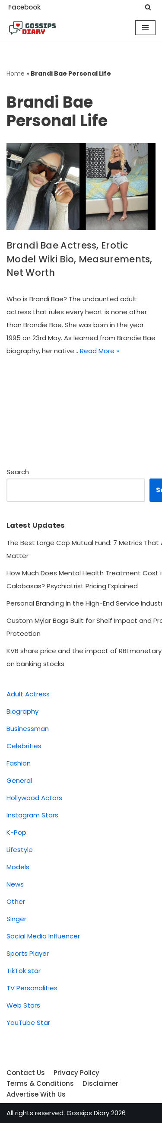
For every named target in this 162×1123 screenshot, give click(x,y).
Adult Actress (28, 694)
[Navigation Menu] (145, 27)
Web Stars (23, 1005)
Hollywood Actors (34, 797)
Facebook (24, 7)
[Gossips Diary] (32, 27)
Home (15, 73)
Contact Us (25, 1072)
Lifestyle (19, 849)
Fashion (18, 763)
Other (15, 901)
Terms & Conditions (40, 1083)
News (15, 884)
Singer (16, 918)
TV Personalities (31, 987)
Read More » (99, 350)
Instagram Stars (32, 815)
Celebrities (23, 745)
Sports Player (27, 953)
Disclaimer (100, 1083)
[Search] (148, 7)
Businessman (27, 728)
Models (17, 866)
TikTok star (23, 970)
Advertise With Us (36, 1094)
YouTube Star (28, 1022)
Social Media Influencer (43, 936)
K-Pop (16, 832)
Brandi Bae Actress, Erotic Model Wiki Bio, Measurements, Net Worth (79, 259)
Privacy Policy (76, 1072)
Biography (22, 711)
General (19, 780)
